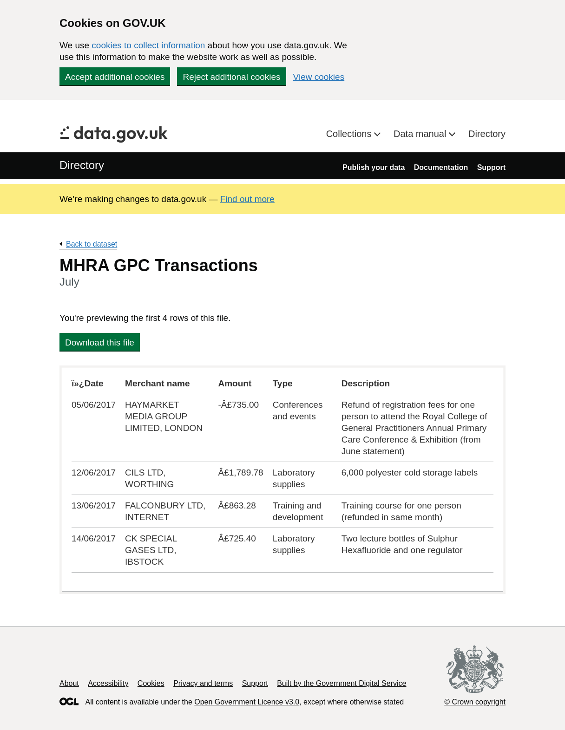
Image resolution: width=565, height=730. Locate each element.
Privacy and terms (203, 683)
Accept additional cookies (114, 77)
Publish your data (373, 167)
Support (491, 167)
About (69, 683)
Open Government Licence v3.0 (246, 702)
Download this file (99, 342)
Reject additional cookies (231, 77)
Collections (350, 134)
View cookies (319, 76)
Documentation (441, 167)
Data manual (421, 134)
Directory (487, 134)
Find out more (247, 199)
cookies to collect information (148, 45)
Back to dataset (91, 244)
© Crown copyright (475, 702)
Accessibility (108, 683)
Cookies (151, 683)
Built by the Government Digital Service (341, 683)
